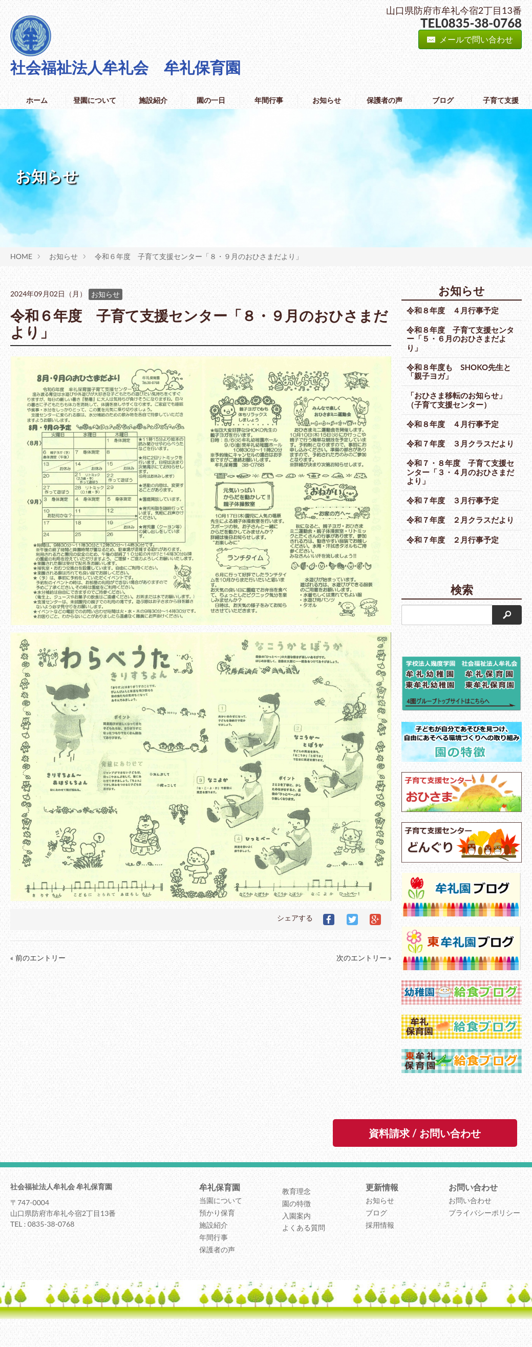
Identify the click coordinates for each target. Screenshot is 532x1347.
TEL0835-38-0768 (471, 22)
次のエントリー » (364, 957)
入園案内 (296, 1233)
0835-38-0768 (51, 1241)
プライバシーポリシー (484, 1230)
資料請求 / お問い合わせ (425, 1151)
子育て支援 (501, 100)
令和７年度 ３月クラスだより (456, 448)
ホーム (37, 100)
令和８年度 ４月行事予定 (453, 310)
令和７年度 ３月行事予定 (453, 509)
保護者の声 (384, 100)
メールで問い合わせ (470, 39)
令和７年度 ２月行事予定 (453, 557)
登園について (94, 100)
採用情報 (380, 1242)
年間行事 (268, 100)
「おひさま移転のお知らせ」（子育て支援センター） (456, 400)
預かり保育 (217, 1230)
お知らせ (326, 100)
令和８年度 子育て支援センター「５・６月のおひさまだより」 (456, 338)
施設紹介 (153, 100)
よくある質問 (303, 1245)
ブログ (443, 100)
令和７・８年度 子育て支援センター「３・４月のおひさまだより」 (456, 481)
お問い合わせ (470, 1218)
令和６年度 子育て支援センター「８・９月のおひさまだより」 (199, 256)
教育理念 (296, 1209)
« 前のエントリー (38, 957)
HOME (21, 256)
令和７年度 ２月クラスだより (456, 533)
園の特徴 (296, 1220)
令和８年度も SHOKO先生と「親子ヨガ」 (459, 371)
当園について (220, 1218)
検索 (462, 607)
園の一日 (211, 100)
